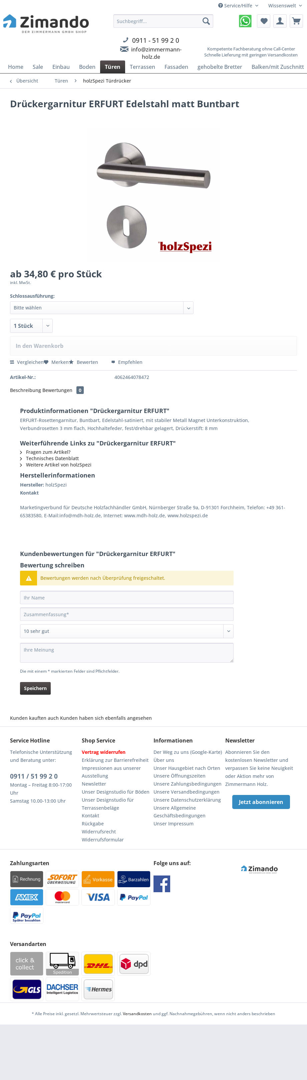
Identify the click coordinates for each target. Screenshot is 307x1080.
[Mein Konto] (280, 21)
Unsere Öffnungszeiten (180, 776)
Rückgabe (93, 823)
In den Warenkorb (39, 346)
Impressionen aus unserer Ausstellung (111, 772)
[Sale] (38, 66)
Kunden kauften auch (34, 718)
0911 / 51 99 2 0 (34, 776)
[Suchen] (206, 21)
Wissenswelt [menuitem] (282, 5)
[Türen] (112, 66)
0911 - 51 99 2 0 (155, 40)
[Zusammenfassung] (127, 614)
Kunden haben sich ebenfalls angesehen (106, 718)
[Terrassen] (142, 66)
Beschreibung (25, 390)
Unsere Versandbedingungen (187, 792)
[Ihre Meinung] (127, 653)
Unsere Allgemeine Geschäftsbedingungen (180, 812)
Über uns (164, 760)
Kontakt (90, 815)
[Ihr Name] (127, 597)
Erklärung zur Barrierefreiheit (115, 760)
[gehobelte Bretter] (220, 66)
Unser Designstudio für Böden (115, 792)
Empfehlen (126, 362)
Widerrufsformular (103, 839)
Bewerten (84, 362)
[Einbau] (61, 66)
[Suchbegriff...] (163, 21)
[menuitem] (163, 44)
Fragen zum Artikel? (45, 452)
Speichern (35, 688)
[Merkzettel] (263, 21)
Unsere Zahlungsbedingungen (188, 784)
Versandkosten (137, 1014)
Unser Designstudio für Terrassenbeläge (108, 804)
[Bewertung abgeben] (127, 631)
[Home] (15, 66)
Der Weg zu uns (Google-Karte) (188, 752)
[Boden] (87, 66)
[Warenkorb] (296, 21)
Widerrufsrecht (99, 831)
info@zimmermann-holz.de (156, 53)
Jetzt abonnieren (261, 802)
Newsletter (94, 784)
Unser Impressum (174, 823)
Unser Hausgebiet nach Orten (187, 768)
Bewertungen (63, 390)
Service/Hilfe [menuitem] (236, 5)
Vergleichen (27, 362)
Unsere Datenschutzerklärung (187, 800)
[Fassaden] (176, 66)
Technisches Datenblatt (49, 458)
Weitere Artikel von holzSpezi (55, 464)
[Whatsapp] (245, 21)
